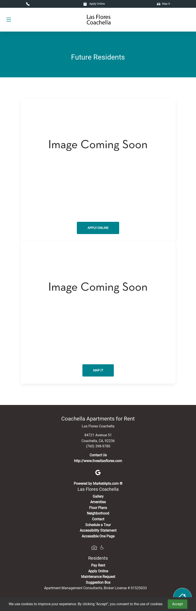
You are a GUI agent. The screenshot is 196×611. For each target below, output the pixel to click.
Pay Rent (98, 565)
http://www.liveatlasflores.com (98, 461)
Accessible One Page (98, 536)
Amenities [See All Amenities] (98, 502)
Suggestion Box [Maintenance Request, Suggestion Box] (98, 582)
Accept (177, 604)
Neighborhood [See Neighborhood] (98, 513)
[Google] (98, 472)
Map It (163, 3)
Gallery (98, 496)
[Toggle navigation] (9, 19)
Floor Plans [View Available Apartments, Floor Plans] (98, 508)
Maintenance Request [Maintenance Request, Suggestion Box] (98, 577)
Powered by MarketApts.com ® (98, 483)
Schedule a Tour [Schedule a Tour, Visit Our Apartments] (98, 525)
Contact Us (98, 455)
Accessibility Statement (98, 530)
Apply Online (94, 3)
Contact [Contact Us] (98, 519)
